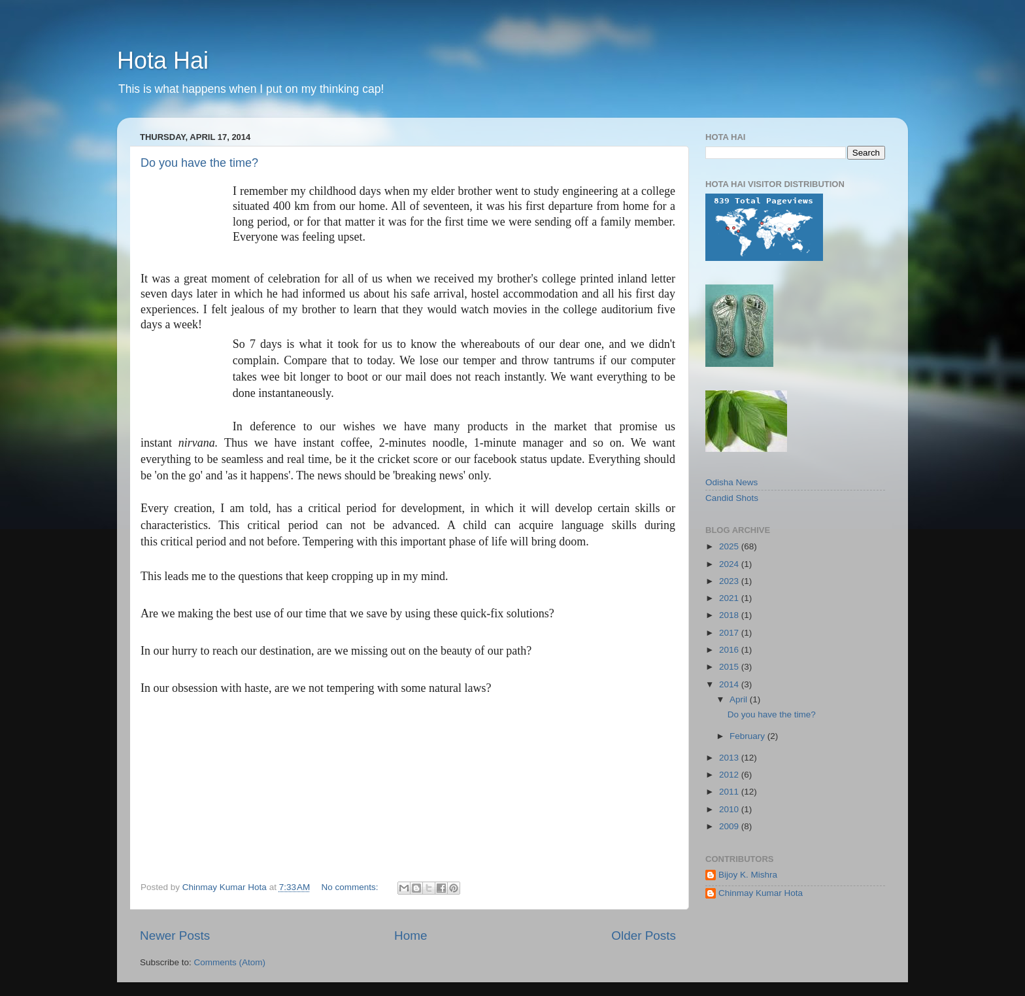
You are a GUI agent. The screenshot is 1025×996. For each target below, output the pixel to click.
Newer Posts (175, 935)
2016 (730, 650)
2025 (730, 546)
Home (410, 935)
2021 (730, 598)
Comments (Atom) (230, 962)
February (748, 736)
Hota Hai (163, 60)
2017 (730, 633)
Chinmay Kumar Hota (760, 893)
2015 (730, 667)
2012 (730, 775)
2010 (730, 809)
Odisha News (731, 482)
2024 (730, 564)
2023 (730, 581)
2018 (730, 615)
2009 (730, 826)
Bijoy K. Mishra (747, 875)
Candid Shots (731, 498)
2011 (730, 792)
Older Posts (643, 935)
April (740, 699)
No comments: (351, 887)
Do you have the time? (199, 162)
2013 (730, 758)
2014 (730, 684)
